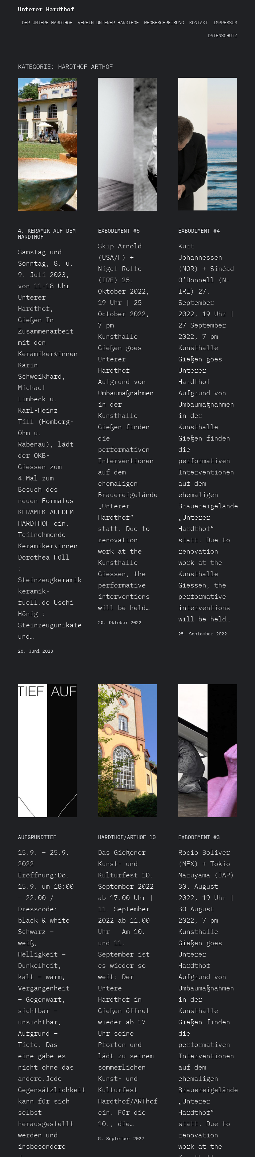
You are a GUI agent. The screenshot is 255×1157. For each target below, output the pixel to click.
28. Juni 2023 (35, 651)
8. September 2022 (121, 1138)
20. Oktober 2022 (119, 622)
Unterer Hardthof (46, 9)
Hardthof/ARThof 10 (127, 837)
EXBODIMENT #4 (199, 231)
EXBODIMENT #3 (199, 837)
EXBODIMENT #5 (119, 231)
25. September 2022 (202, 634)
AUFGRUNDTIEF (37, 837)
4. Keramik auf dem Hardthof (47, 233)
